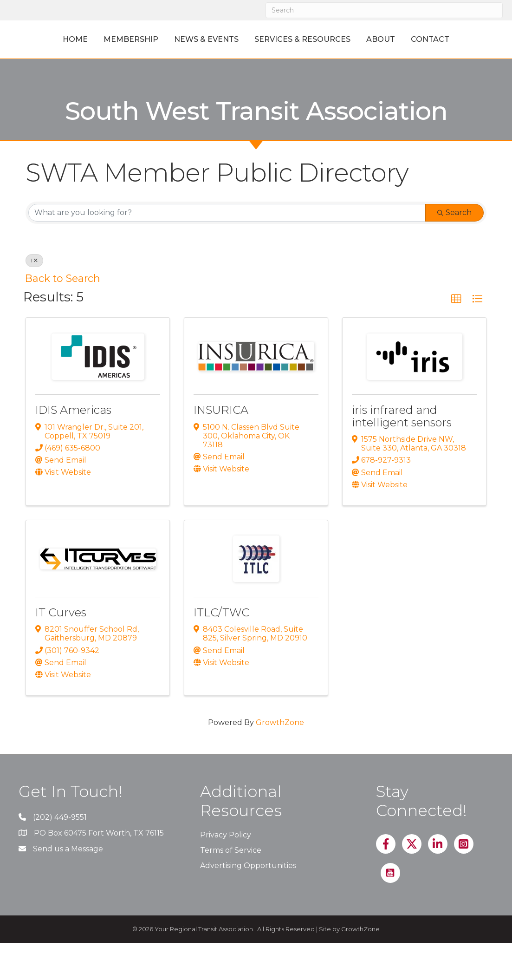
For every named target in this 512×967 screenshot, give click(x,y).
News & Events (192, 39)
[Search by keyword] (227, 237)
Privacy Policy (225, 859)
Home (60, 39)
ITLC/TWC (221, 636)
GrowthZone (280, 747)
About (449, 39)
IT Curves (60, 636)
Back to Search (62, 302)
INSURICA (221, 434)
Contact (256, 63)
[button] (456, 323)
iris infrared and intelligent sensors (402, 440)
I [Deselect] (34, 284)
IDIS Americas (73, 434)
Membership (116, 39)
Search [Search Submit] (454, 236)
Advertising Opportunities (248, 890)
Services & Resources (372, 39)
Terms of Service (230, 874)
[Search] (384, 10)
